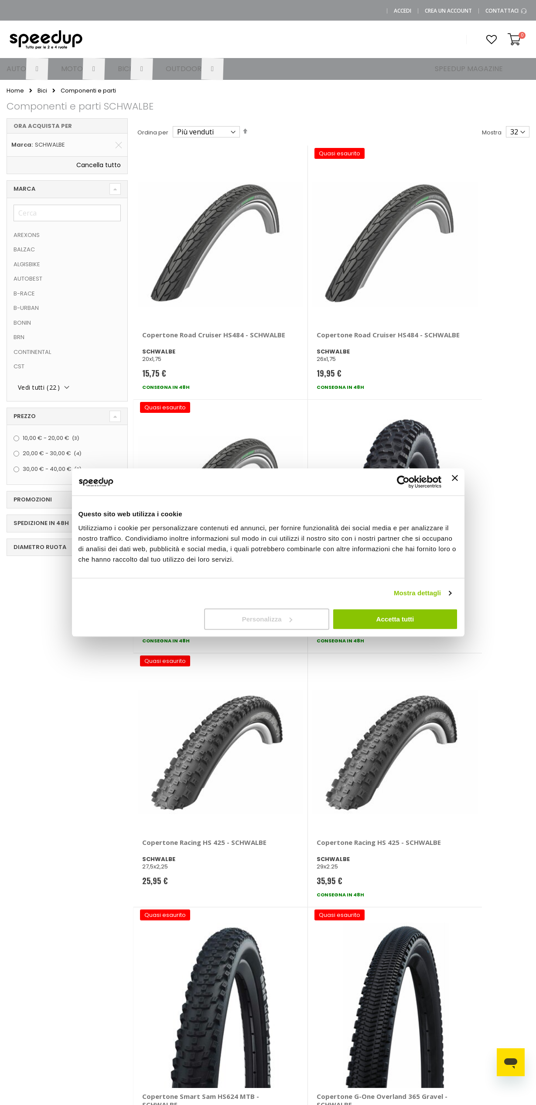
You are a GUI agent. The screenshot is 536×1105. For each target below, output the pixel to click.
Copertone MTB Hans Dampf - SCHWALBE (478, 264)
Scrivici (150, 988)
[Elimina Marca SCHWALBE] (118, 145)
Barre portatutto (431, 954)
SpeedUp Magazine (95, 988)
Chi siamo (81, 974)
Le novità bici (353, 982)
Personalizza (267, 619)
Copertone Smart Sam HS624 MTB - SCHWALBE (371, 448)
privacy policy (320, 817)
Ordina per (152, 132)
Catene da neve (492, 954)
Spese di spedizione (230, 994)
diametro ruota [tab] (40, 547)
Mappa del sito (88, 1003)
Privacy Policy (86, 1017)
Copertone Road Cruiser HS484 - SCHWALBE (169, 268)
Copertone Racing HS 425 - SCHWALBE (177, 444)
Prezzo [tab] (25, 416)
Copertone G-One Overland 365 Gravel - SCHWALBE (478, 448)
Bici (42, 90)
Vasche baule (489, 988)
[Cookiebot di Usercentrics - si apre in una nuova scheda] (403, 481)
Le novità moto (355, 968)
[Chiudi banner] (455, 482)
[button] (491, 39)
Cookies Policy (87, 1031)
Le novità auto (354, 954)
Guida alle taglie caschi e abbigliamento (358, 1002)
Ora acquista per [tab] (43, 126)
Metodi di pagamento (218, 957)
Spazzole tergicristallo (486, 971)
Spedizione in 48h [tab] (41, 523)
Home (15, 91)
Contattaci (506, 11)
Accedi (402, 11)
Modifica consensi (92, 1046)
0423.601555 (84, 959)
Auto (281, 974)
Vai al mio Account (166, 954)
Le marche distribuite (290, 957)
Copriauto (423, 982)
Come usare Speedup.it (218, 977)
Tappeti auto (487, 1003)
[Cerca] (67, 213)
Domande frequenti (154, 971)
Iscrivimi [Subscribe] (268, 840)
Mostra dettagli (417, 593)
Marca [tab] (24, 189)
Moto (282, 988)
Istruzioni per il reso (228, 1008)
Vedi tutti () (39, 387)
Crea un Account (448, 11)
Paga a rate (217, 1023)
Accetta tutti (395, 619)
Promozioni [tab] (33, 499)
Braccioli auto (428, 968)
